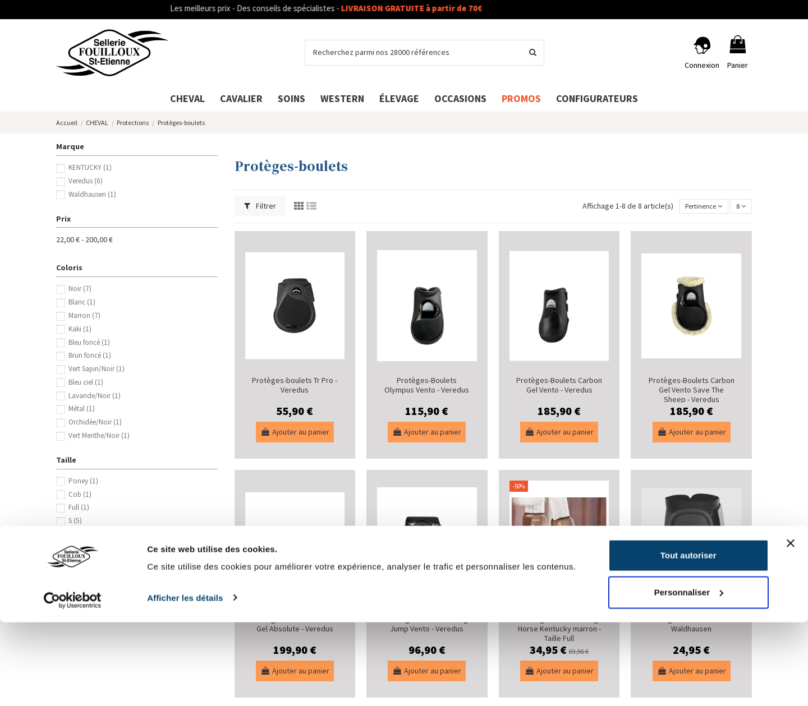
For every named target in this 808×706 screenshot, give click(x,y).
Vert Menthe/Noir (99, 435)
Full (78, 507)
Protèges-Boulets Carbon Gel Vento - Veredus (559, 385)
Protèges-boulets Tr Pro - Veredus (294, 385)
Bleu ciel (85, 382)
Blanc (81, 302)
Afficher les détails (185, 681)
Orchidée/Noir (95, 422)
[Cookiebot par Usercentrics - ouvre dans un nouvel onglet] (73, 684)
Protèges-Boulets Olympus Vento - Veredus (426, 385)
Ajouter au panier (294, 432)
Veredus (85, 181)
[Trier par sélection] (697, 207)
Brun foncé (89, 355)
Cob (79, 494)
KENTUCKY (90, 167)
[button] (597, 98)
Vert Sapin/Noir (96, 368)
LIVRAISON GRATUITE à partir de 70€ (434, 8)
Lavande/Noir (94, 395)
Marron (84, 315)
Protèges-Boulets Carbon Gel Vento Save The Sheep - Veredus (691, 389)
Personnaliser (688, 676)
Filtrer (260, 206)
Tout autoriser (688, 639)
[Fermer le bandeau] (791, 627)
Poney (83, 481)
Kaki (79, 329)
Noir (79, 288)
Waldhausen (92, 194)
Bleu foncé (89, 342)
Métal (81, 408)
